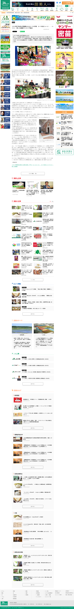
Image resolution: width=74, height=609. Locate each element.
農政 (24, 300)
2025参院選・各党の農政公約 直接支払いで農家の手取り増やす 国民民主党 (22, 343)
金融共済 (14, 594)
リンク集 (46, 591)
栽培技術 (14, 598)
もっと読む (33, 279)
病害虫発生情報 (19, 552)
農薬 (14, 591)
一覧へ (52, 26)
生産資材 (14, 596)
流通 (24, 306)
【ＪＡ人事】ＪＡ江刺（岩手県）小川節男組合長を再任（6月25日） (35, 359)
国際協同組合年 (19, 434)
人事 (24, 357)
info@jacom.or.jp (48, 604)
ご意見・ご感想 (48, 594)
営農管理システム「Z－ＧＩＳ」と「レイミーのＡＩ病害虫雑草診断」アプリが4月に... (44, 345)
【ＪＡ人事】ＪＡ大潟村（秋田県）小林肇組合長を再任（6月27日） (35, 365)
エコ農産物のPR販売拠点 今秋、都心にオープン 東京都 (33, 308)
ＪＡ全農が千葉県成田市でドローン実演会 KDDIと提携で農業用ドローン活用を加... (44, 339)
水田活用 (22, 335)
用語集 (37, 591)
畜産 (26, 591)
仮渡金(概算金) (18, 473)
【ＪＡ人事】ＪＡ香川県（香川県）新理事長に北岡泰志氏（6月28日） (36, 378)
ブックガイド (38, 596)
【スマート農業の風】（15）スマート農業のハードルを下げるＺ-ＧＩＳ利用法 (44, 342)
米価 (16, 513)
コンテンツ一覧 (48, 596)
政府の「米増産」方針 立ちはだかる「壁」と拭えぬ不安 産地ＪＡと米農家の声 (22, 339)
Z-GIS (43, 335)
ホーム (3, 591)
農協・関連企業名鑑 (69, 594)
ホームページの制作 (58, 594)
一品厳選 (38, 594)
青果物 (27, 594)
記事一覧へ (33, 313)
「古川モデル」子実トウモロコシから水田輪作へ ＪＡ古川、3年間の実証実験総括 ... (22, 346)
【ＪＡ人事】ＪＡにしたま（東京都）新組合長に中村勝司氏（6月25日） (36, 371)
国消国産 (17, 395)
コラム (13, 22)
